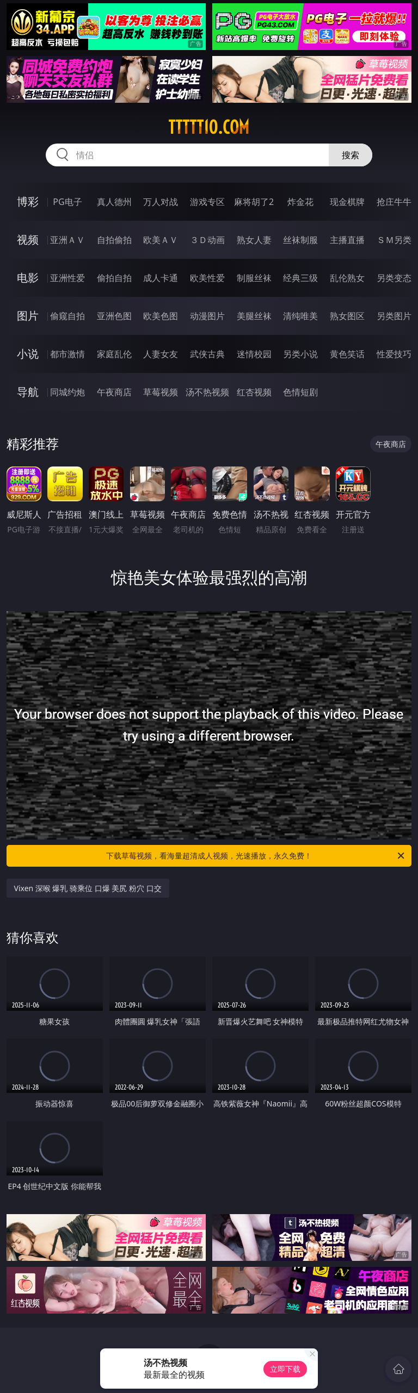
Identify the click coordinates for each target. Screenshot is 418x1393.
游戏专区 (207, 202)
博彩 (28, 201)
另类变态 (394, 278)
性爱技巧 (394, 354)
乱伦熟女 (347, 278)
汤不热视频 (207, 392)
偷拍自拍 (114, 278)
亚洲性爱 (67, 278)
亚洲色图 (114, 316)
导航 (28, 391)
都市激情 (67, 354)
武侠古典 (207, 354)
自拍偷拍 (114, 240)
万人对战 (160, 202)
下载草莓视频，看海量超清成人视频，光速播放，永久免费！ (256, 855)
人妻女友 (160, 354)
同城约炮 (67, 392)
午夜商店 (114, 392)
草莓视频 (160, 392)
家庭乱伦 (114, 354)
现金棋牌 (347, 202)
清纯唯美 (300, 316)
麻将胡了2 (254, 202)
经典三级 (300, 278)
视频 (28, 239)
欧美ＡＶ (160, 240)
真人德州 (114, 202)
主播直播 (347, 240)
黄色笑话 (347, 354)
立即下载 (285, 1369)
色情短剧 (300, 392)
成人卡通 (160, 278)
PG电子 (67, 202)
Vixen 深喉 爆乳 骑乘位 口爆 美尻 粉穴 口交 (88, 888)
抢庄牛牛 (394, 202)
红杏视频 (254, 392)
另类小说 (300, 354)
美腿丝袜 (254, 316)
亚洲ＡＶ (67, 240)
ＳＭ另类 (394, 240)
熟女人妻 (254, 240)
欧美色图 (160, 316)
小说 (28, 353)
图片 (28, 315)
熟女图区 (347, 316)
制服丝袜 (254, 278)
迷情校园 (254, 354)
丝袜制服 (300, 240)
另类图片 (394, 316)
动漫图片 (207, 316)
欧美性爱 (207, 278)
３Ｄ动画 (207, 240)
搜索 (350, 155)
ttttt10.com (208, 127)
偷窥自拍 (67, 316)
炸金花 (300, 202)
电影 (28, 277)
